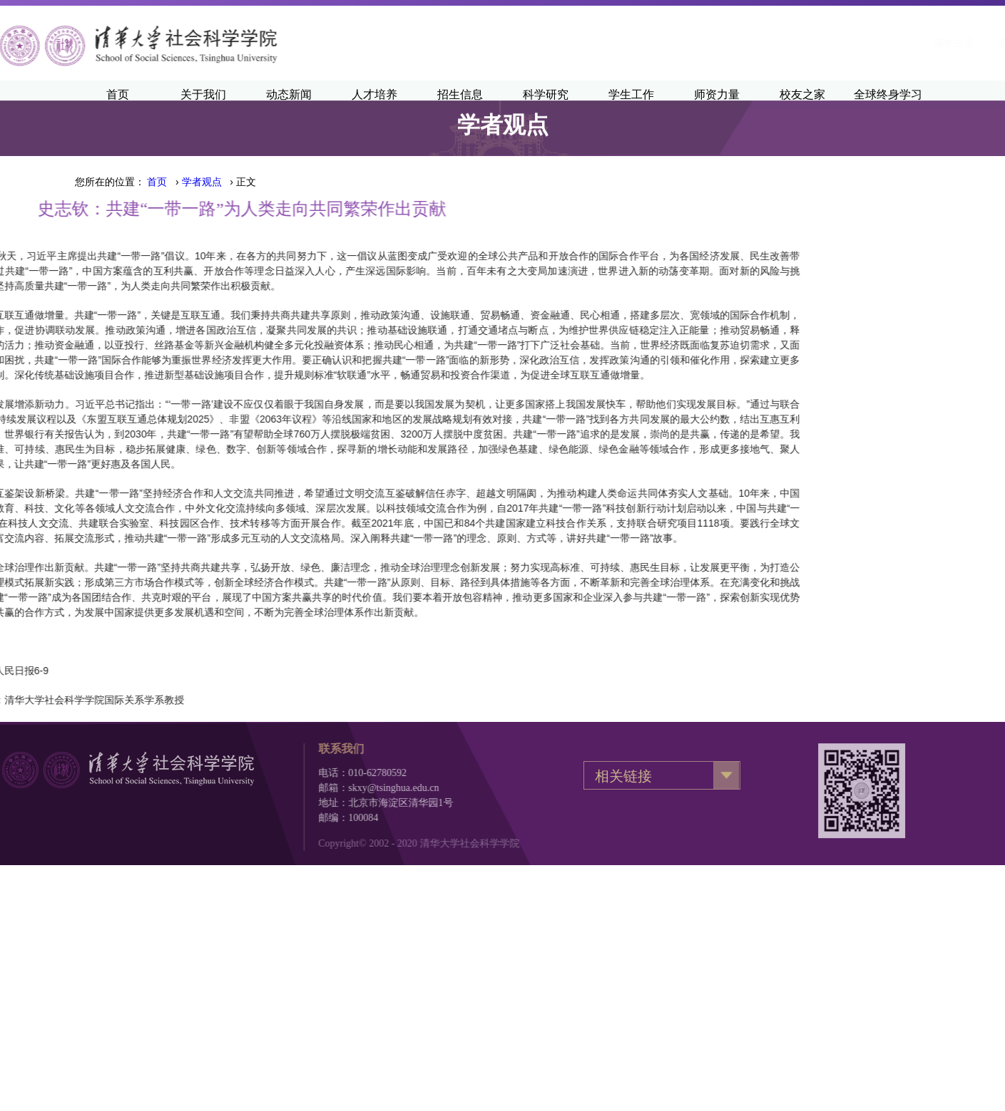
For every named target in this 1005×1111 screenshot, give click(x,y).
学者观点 (202, 181)
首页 (157, 181)
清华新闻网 (839, 42)
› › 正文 (201, 181)
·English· (906, 42)
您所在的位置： (110, 181)
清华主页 (772, 42)
